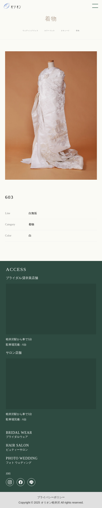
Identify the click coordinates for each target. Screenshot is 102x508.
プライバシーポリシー (51, 497)
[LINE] (31, 482)
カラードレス (49, 31)
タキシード (65, 31)
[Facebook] (21, 482)
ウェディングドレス (30, 31)
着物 (77, 31)
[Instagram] (10, 482)
